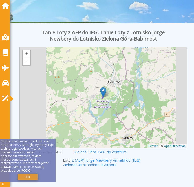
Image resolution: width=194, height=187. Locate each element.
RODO (26, 170)
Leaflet (153, 146)
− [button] (26, 61)
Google (28, 145)
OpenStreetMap (175, 146)
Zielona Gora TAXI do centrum (100, 151)
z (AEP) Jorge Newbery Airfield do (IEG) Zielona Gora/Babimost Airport (101, 162)
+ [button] (26, 54)
